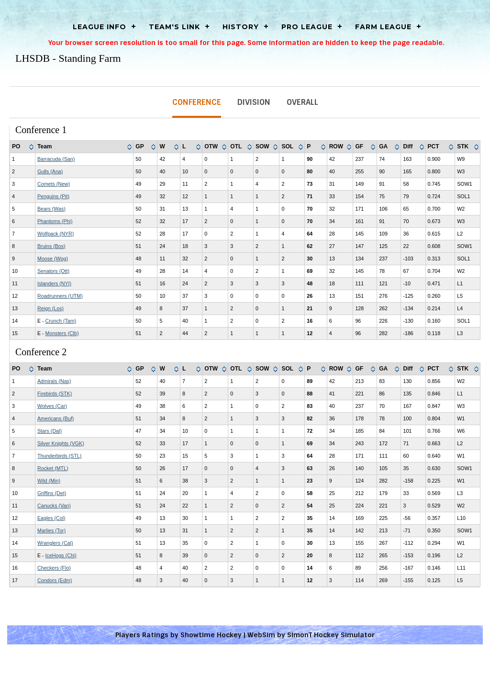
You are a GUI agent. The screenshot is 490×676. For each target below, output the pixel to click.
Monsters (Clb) (62, 333)
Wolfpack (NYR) (55, 234)
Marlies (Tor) (51, 530)
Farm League (383, 27)
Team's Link (174, 27)
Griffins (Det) (51, 493)
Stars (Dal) (49, 431)
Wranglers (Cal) (55, 543)
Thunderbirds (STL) (59, 456)
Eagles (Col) (51, 518)
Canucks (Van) (54, 505)
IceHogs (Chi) (61, 555)
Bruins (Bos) (51, 246)
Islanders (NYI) (54, 283)
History (241, 27)
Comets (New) (53, 184)
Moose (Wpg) (52, 258)
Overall (302, 102)
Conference (196, 102)
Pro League (307, 27)
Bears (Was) (51, 209)
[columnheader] (22, 147)
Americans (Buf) (55, 418)
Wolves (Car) (52, 406)
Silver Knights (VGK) (60, 443)
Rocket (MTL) (52, 468)
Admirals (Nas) (54, 381)
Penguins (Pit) (53, 196)
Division (253, 102)
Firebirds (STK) (54, 393)
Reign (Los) (50, 308)
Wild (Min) (48, 481)
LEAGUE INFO (99, 27)
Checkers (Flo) (54, 568)
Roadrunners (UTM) (60, 296)
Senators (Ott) (53, 271)
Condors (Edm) (54, 580)
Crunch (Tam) (61, 321)
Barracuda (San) (56, 159)
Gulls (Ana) (50, 171)
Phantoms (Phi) (54, 221)
